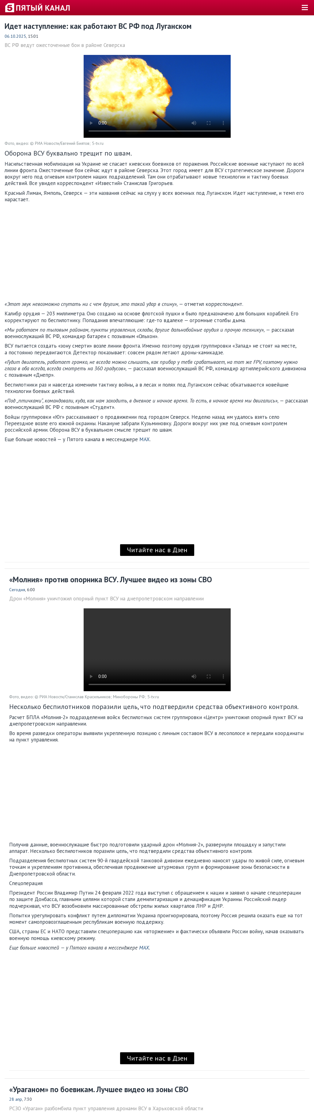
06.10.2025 (15, 36)
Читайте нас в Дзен (157, 549)
